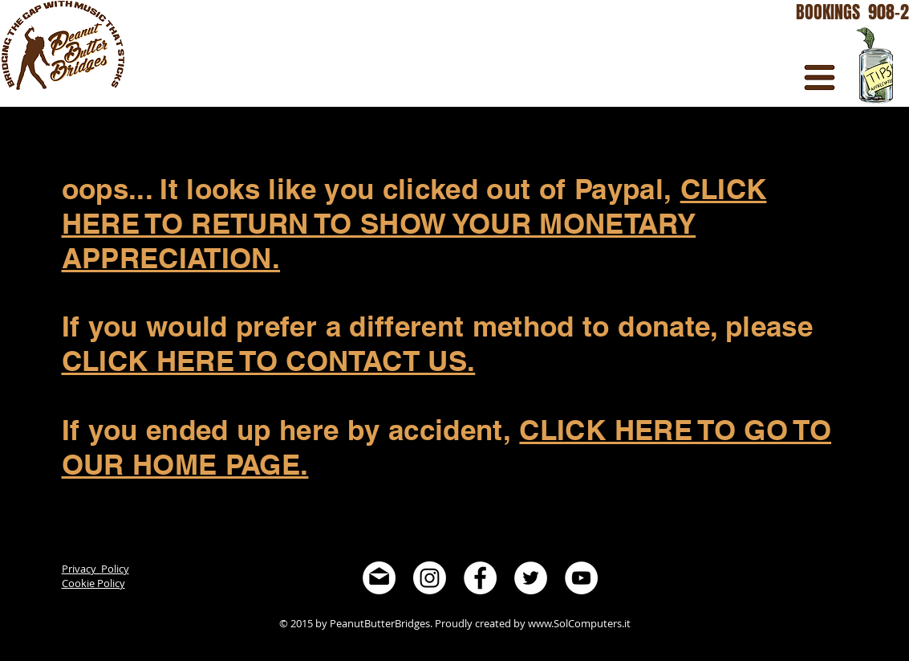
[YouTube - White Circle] (581, 577)
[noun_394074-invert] (379, 577)
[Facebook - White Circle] (480, 577)
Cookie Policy (93, 583)
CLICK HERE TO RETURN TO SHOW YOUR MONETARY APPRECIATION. (414, 223)
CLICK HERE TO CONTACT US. (269, 360)
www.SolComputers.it (579, 623)
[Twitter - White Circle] (530, 577)
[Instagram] (429, 577)
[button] (819, 77)
